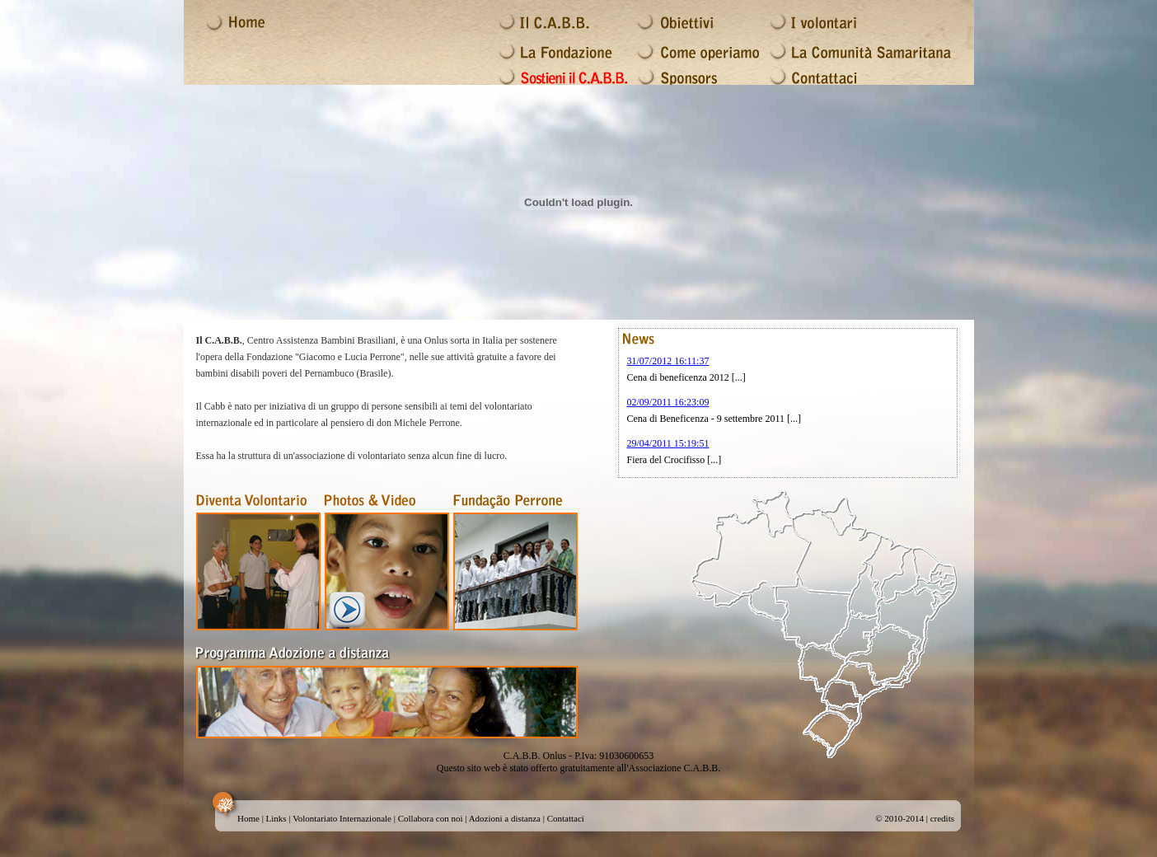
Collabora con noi (430, 818)
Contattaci (565, 818)
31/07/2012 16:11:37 (668, 361)
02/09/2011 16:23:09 (668, 402)
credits (942, 818)
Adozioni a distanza (505, 818)
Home (248, 818)
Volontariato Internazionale (342, 818)
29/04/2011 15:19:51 (668, 443)
